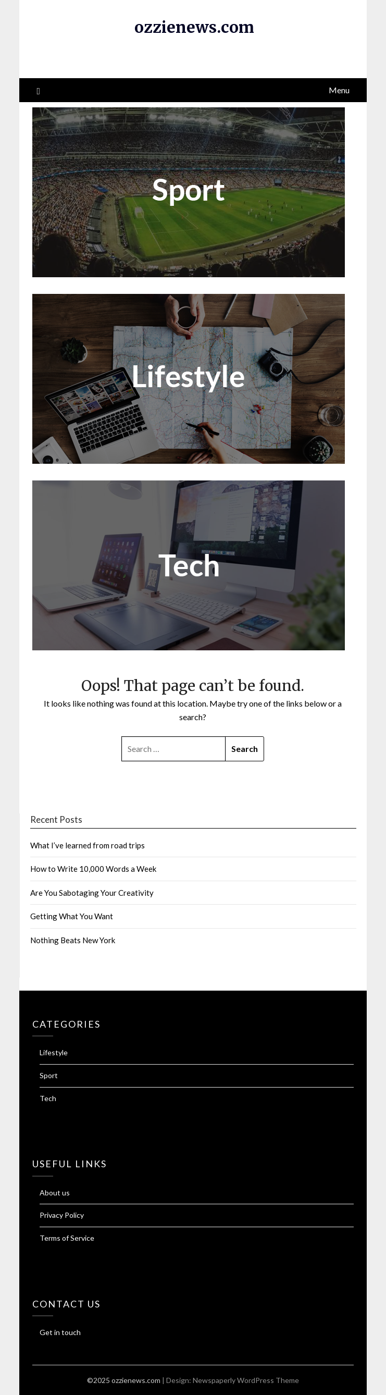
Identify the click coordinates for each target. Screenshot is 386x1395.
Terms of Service (67, 1237)
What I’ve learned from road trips (87, 845)
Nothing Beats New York (72, 940)
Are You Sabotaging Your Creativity (92, 892)
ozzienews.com (194, 27)
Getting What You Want (71, 916)
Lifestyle (54, 1052)
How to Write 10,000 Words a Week (93, 868)
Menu (339, 90)
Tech (48, 1098)
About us (55, 1192)
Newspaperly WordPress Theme (246, 1380)
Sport (49, 1075)
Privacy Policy (62, 1215)
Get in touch (60, 1332)
